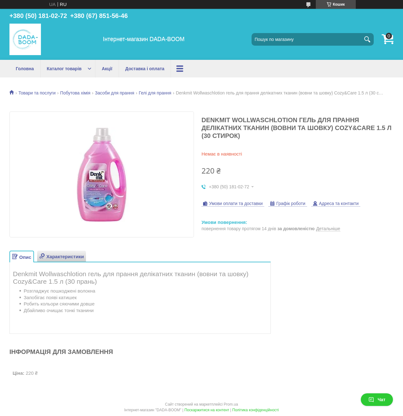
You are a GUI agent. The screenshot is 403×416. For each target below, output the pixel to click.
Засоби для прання (114, 92)
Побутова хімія (75, 92)
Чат (376, 399)
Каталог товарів (64, 68)
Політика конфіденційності (255, 410)
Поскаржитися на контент (206, 410)
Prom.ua (231, 404)
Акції (107, 68)
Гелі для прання (155, 92)
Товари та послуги (36, 92)
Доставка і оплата (144, 68)
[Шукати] (367, 39)
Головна (25, 68)
